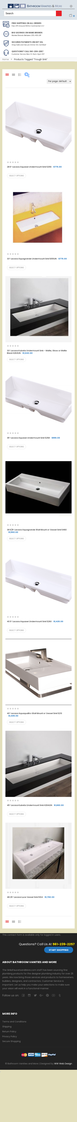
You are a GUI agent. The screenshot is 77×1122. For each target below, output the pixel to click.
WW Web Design (63, 1063)
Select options (16, 175)
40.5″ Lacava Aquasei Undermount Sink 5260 (35, 621)
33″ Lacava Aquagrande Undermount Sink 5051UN (37, 259)
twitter (35, 995)
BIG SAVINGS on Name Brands (27, 32)
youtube (53, 995)
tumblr (59, 995)
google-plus (41, 995)
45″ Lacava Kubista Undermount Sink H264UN (35, 805)
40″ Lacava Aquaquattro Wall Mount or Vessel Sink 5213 (34, 714)
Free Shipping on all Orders (26, 23)
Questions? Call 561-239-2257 (27, 51)
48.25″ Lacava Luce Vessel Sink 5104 (30, 897)
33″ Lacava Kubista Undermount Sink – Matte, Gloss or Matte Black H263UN (37, 352)
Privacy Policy (9, 1036)
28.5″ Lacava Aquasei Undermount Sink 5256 (34, 167)
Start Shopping (58, 950)
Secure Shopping (11, 1041)
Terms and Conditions (14, 1021)
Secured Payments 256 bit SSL (27, 42)
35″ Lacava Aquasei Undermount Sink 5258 (33, 438)
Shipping (6, 1026)
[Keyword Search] (30, 13)
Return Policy (9, 1031)
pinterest (47, 995)
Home (5, 59)
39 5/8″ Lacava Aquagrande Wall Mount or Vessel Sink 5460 (37, 531)
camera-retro (29, 995)
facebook (23, 995)
